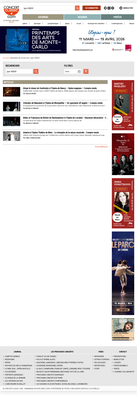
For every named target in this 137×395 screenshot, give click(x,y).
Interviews (9, 359)
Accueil (6, 58)
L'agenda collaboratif (124, 371)
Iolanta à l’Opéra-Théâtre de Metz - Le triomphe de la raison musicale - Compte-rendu (61, 132)
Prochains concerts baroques (50, 375)
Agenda (82, 17)
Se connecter (91, 8)
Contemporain (116, 23)
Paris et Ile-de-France (46, 356)
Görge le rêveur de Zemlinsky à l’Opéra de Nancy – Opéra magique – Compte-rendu (60, 88)
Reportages (99, 365)
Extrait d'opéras (101, 359)
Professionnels (121, 365)
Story (97, 368)
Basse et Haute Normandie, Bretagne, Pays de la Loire (60, 371)
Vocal (78, 23)
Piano (67, 23)
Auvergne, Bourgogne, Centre (49, 365)
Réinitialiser (85, 71)
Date (67, 71)
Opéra (25, 23)
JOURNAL (17, 352)
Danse (131, 23)
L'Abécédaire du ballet (15, 384)
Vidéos (117, 17)
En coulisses (100, 362)
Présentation (120, 356)
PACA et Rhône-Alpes (45, 359)
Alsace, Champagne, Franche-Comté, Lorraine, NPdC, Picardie (63, 368)
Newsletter (128, 8)
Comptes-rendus (12, 356)
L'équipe (117, 362)
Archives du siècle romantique (18, 365)
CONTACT (123, 352)
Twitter (105, 8)
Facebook (112, 8)
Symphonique (53, 23)
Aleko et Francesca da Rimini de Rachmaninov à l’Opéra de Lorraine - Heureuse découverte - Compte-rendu (70, 117)
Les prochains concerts (62, 352)
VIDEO (100, 352)
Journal (43, 17)
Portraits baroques (14, 375)
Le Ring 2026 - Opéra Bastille (17, 368)
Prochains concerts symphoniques (52, 381)
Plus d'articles (101, 146)
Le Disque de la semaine (15, 378)
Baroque (37, 23)
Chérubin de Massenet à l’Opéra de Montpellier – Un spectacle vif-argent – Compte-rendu (63, 102)
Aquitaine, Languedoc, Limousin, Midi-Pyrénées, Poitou (59, 362)
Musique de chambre (96, 23)
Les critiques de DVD (14, 381)
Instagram (109, 8)
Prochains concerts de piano (49, 378)
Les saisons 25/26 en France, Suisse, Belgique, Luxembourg (62, 384)
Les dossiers (10, 371)
